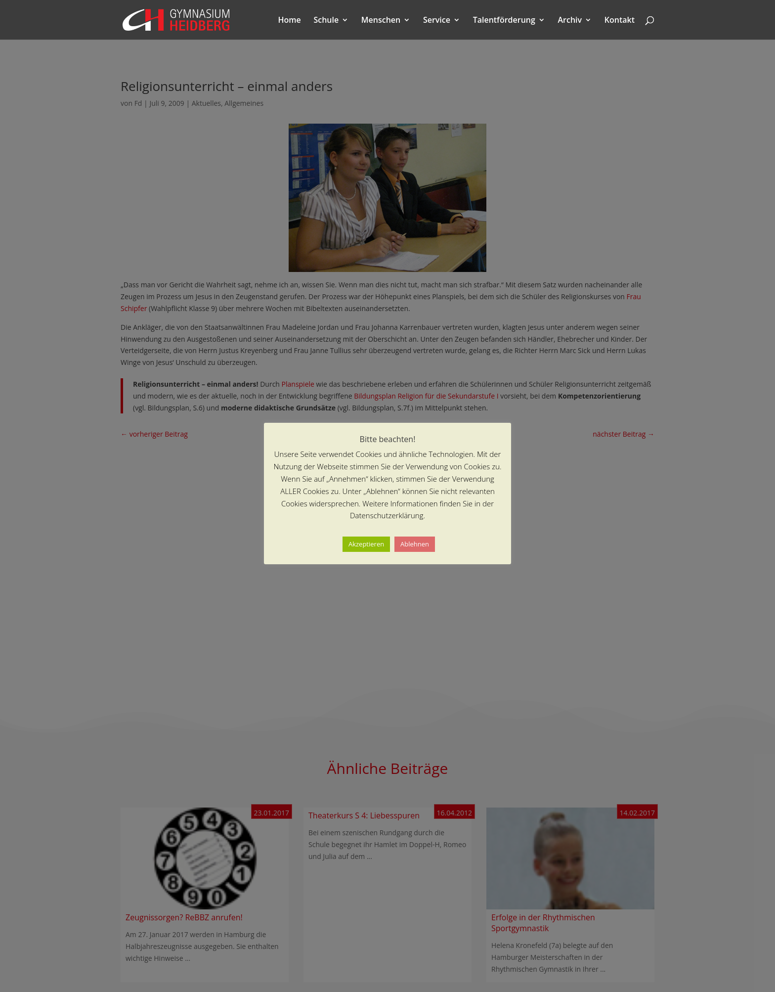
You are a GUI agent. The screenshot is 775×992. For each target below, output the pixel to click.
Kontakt (619, 20)
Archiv (570, 20)
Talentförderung (504, 20)
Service (436, 20)
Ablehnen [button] (414, 544)
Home (289, 20)
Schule (326, 20)
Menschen (380, 20)
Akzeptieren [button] (366, 544)
